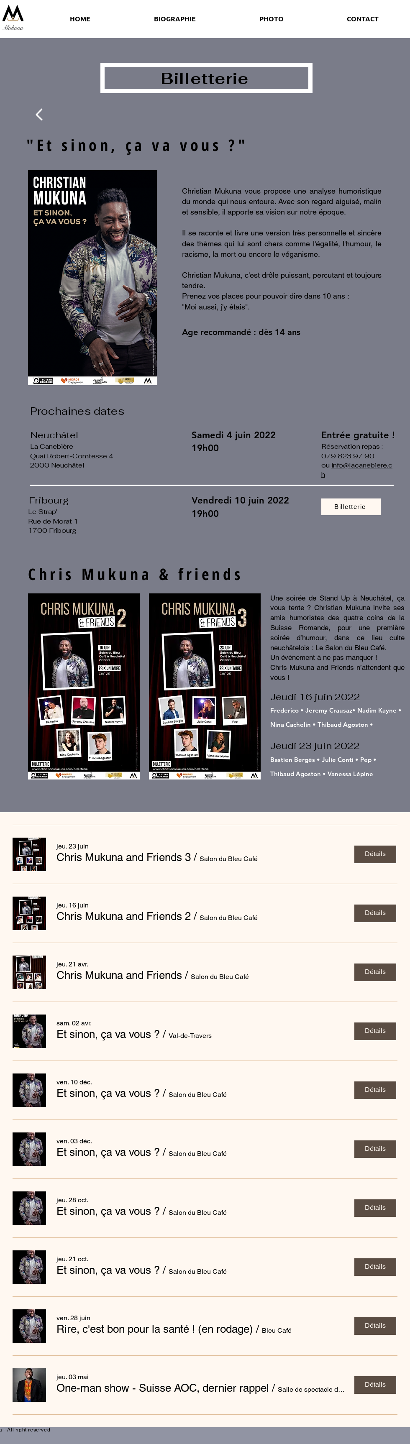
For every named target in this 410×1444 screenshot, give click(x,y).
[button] (123, 857)
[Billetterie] (351, 506)
